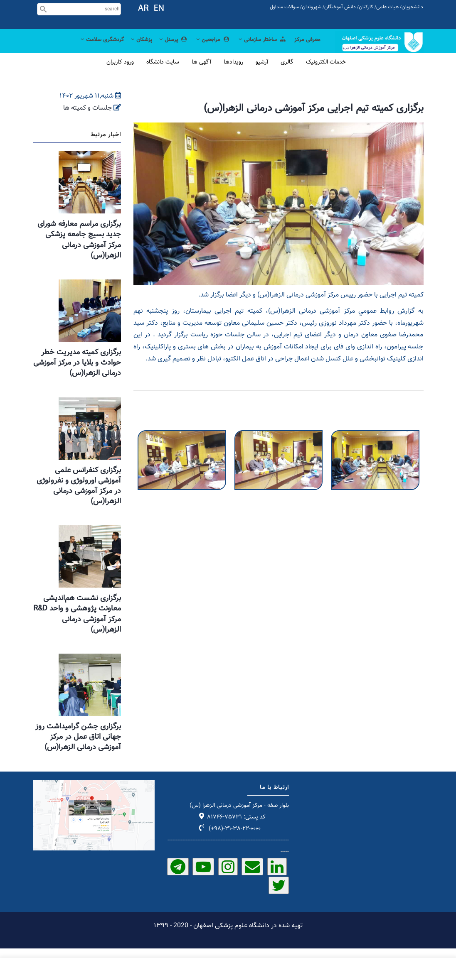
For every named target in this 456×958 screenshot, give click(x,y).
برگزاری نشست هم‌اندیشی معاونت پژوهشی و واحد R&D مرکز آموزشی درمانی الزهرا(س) (77, 623)
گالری (287, 71)
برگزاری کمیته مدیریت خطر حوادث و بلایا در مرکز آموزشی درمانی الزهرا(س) (77, 372)
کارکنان (366, 7)
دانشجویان (412, 7)
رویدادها (233, 71)
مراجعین (204, 48)
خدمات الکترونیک (326, 71)
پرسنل (161, 48)
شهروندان (311, 7)
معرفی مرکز (306, 48)
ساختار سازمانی (258, 48)
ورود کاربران (120, 71)
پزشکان (127, 48)
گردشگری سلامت (84, 48)
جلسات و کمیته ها (87, 118)
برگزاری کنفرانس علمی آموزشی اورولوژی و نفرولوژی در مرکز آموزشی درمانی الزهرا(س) (79, 495)
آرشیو (262, 71)
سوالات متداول (284, 7)
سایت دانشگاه (162, 71)
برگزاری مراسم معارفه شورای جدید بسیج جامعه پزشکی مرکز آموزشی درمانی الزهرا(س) (79, 249)
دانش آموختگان (340, 7)
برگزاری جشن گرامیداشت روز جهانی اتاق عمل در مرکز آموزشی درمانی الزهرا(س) (78, 746)
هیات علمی (387, 7)
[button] (182, 445)
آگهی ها (201, 71)
